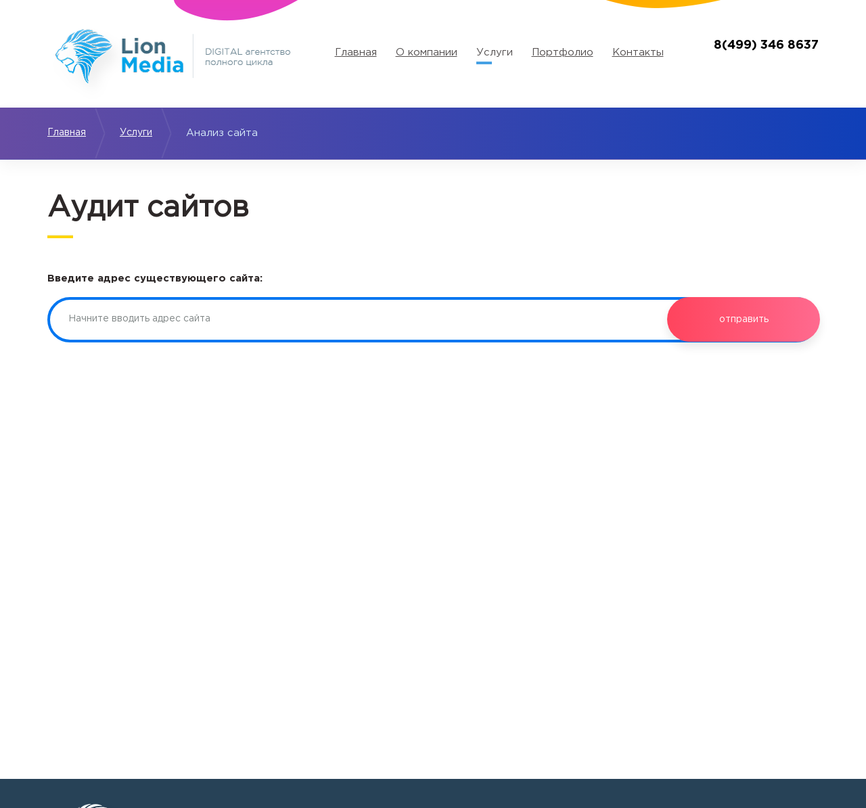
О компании (426, 52)
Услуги (494, 52)
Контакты (638, 52)
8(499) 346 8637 (766, 45)
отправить (743, 319)
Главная (356, 52)
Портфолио (562, 52)
